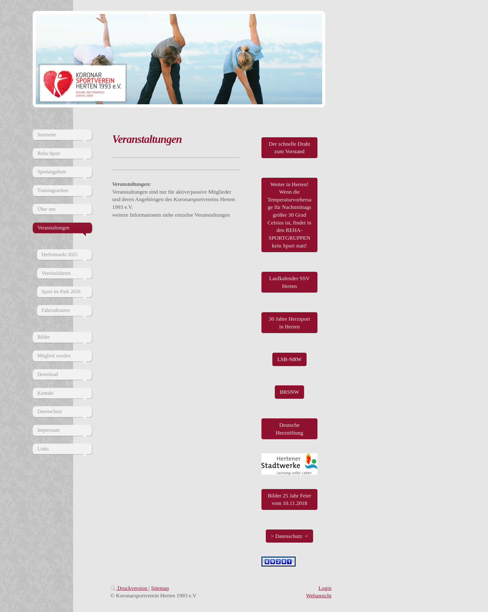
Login (324, 588)
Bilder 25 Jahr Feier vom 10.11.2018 (289, 499)
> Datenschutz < (289, 536)
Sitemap (160, 588)
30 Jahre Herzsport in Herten (289, 323)
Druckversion (129, 588)
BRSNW (289, 392)
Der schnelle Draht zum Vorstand (289, 148)
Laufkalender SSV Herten (289, 282)
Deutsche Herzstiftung (289, 429)
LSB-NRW (289, 359)
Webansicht (319, 595)
